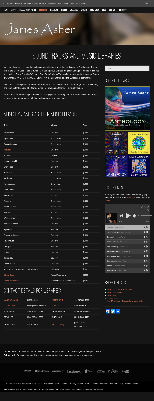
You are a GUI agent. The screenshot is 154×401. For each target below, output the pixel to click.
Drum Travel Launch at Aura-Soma (120, 289)
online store (131, 197)
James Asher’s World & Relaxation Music (21, 384)
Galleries (74, 10)
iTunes (107, 200)
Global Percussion (11, 281)
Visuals (84, 10)
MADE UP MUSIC (11, 300)
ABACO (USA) (58, 325)
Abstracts (7, 150)
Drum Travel (111, 295)
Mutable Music (112, 298)
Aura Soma (94, 10)
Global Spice (9, 275)
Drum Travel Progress (115, 292)
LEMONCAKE (57, 300)
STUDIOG (56, 306)
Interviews (104, 384)
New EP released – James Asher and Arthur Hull (125, 301)
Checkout (123, 10)
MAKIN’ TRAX (9, 306)
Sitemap (136, 384)
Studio (64, 10)
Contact (112, 10)
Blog (104, 10)
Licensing (54, 10)
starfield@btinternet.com (94, 389)
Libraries (43, 10)
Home (6, 10)
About (13, 10)
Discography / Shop (27, 10)
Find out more (80, 3)
